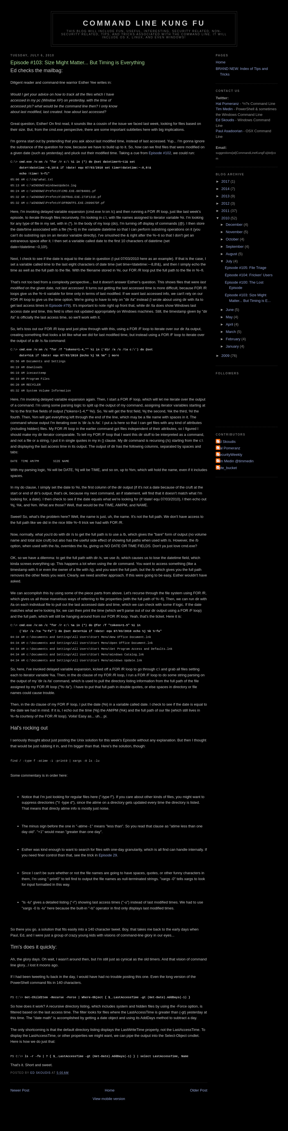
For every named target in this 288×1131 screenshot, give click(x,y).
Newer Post (19, 1090)
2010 (226, 218)
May (230, 317)
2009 (226, 356)
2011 (226, 211)
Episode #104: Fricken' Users (248, 275)
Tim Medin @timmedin (235, 461)
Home (110, 1090)
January (233, 346)
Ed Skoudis (225, 120)
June (230, 310)
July (229, 261)
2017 (226, 181)
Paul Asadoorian (229, 131)
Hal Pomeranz (227, 103)
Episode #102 (160, 153)
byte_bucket (227, 468)
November (235, 232)
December (235, 224)
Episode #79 (59, 305)
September (235, 246)
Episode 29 (108, 855)
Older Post (198, 1090)
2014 (226, 189)
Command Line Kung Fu (144, 23)
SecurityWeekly (229, 454)
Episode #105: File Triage (245, 268)
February (234, 339)
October (233, 239)
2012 (226, 203)
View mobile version (109, 1099)
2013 (226, 196)
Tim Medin (224, 109)
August (232, 254)
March (231, 332)
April (230, 324)
